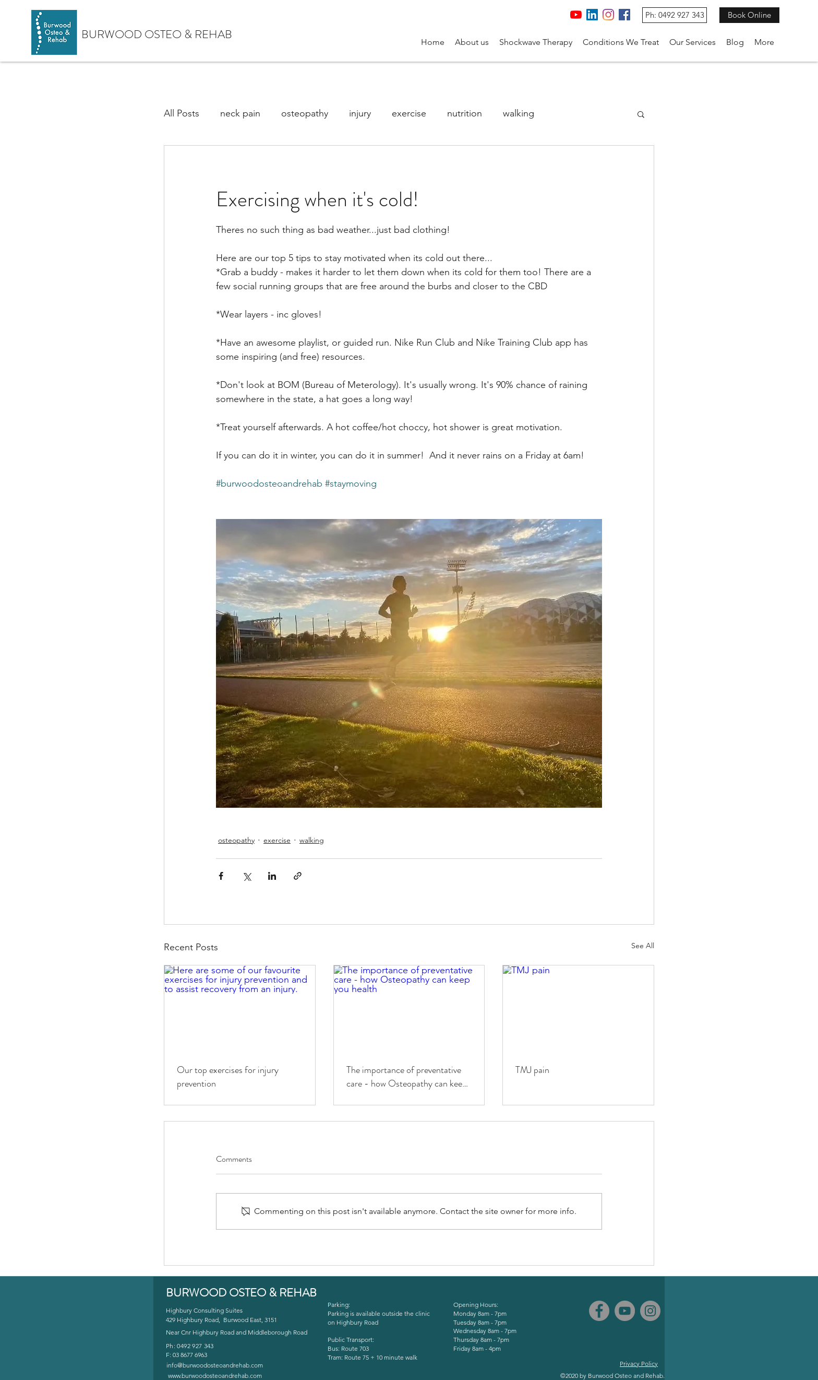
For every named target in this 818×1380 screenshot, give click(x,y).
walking (518, 113)
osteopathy (304, 113)
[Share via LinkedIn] (272, 876)
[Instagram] (608, 14)
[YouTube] (576, 14)
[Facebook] (624, 14)
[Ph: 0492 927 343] (674, 15)
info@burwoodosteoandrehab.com (214, 1365)
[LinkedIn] (592, 14)
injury (360, 113)
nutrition (464, 113)
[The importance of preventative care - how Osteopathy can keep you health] (409, 1007)
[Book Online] (749, 15)
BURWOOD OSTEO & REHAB (156, 34)
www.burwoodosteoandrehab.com (215, 1375)
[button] (472, 42)
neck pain (240, 113)
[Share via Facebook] (221, 876)
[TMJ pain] (578, 1007)
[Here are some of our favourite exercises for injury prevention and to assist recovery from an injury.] (239, 1007)
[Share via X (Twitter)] (246, 876)
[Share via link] (298, 876)
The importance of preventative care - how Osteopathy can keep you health (406, 1076)
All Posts (181, 113)
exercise (409, 113)
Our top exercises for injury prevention (228, 1076)
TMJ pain (532, 1070)
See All (642, 945)
